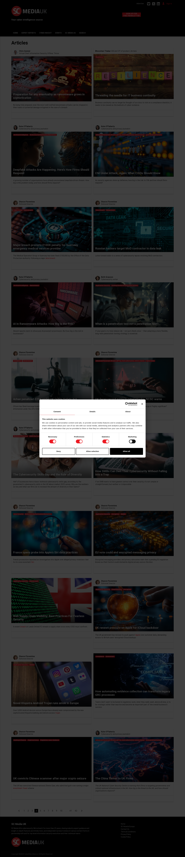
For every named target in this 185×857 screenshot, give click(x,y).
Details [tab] (92, 412)
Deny (58, 451)
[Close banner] (142, 404)
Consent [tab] (57, 412)
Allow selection (92, 451)
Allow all (126, 451)
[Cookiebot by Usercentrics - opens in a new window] (127, 404)
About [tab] (127, 412)
